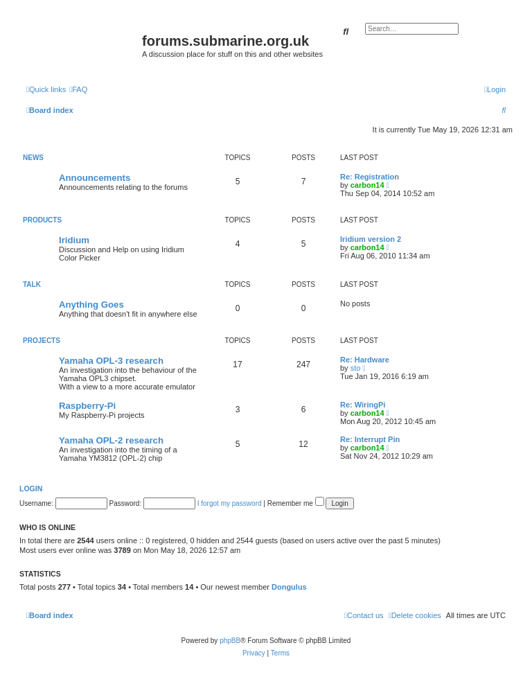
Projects (41, 340)
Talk (32, 284)
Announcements (94, 178)
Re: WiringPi (362, 405)
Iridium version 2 (370, 239)
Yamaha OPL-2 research (111, 440)
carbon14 (367, 185)
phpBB (230, 640)
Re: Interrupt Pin (370, 439)
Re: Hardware (364, 359)
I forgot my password (229, 503)
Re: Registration (369, 177)
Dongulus (289, 587)
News (33, 157)
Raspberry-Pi (87, 406)
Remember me (295, 503)
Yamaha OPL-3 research (111, 360)
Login (30, 488)
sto (356, 368)
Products (42, 220)
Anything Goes (91, 304)
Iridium (74, 240)
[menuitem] (78, 89)
